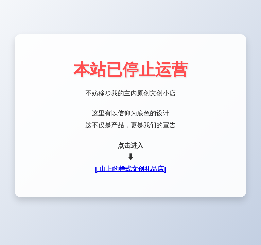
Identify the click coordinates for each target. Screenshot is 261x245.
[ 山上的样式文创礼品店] (130, 169)
